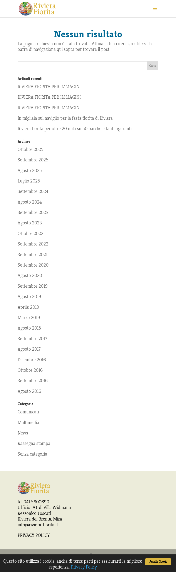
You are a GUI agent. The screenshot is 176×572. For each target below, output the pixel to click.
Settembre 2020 (33, 265)
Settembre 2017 (32, 339)
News (23, 433)
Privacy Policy (84, 567)
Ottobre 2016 (30, 370)
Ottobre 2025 (30, 149)
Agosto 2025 (30, 170)
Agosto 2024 (30, 202)
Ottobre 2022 (30, 233)
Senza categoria (32, 454)
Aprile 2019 (28, 307)
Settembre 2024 (33, 191)
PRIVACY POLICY (34, 535)
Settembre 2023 (33, 212)
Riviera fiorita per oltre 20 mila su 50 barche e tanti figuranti (75, 128)
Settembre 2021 (32, 254)
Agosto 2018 (29, 328)
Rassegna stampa (34, 443)
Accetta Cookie (158, 562)
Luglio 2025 (29, 181)
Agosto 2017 (29, 349)
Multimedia (28, 422)
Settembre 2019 (33, 286)
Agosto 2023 (30, 223)
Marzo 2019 (29, 317)
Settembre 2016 (33, 380)
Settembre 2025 (33, 160)
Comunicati (28, 412)
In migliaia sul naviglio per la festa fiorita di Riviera (65, 118)
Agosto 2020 (30, 275)
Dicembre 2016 (32, 360)
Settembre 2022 (33, 244)
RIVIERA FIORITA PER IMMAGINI (49, 87)
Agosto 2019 (29, 296)
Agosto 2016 (29, 391)
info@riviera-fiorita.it (38, 525)
